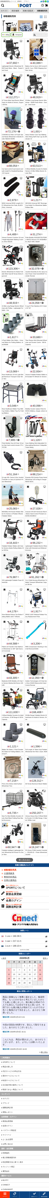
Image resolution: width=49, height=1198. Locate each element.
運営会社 (6, 1171)
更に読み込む (24, 860)
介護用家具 (9, 873)
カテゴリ (6, 1098)
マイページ (7, 1135)
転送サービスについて (11, 1080)
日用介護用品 (10, 880)
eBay (6, 34)
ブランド (6, 1103)
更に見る (44, 1052)
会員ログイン (8, 1126)
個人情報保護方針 (9, 1158)
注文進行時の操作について (13, 1085)
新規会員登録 (8, 1121)
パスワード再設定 (9, 1130)
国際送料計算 (8, 1108)
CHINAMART (8, 1189)
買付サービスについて (11, 1076)
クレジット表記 (9, 1167)
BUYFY (5, 1180)
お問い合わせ (8, 1144)
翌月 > (45, 958)
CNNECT (6, 1185)
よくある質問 (8, 1139)
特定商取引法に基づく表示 (13, 1162)
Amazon (17, 34)
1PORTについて (9, 1062)
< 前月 (3, 958)
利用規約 (6, 1153)
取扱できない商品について (13, 1089)
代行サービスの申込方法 (12, 1071)
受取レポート (8, 1112)
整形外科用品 (10, 877)
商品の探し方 (8, 1067)
